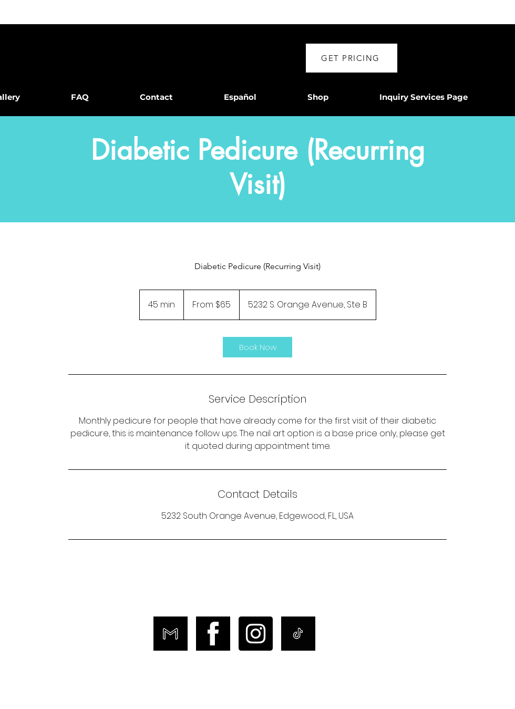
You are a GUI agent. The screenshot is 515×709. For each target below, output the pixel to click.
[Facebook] (213, 633)
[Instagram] (256, 633)
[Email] (170, 633)
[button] (351, 58)
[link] (257, 347)
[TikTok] (298, 633)
